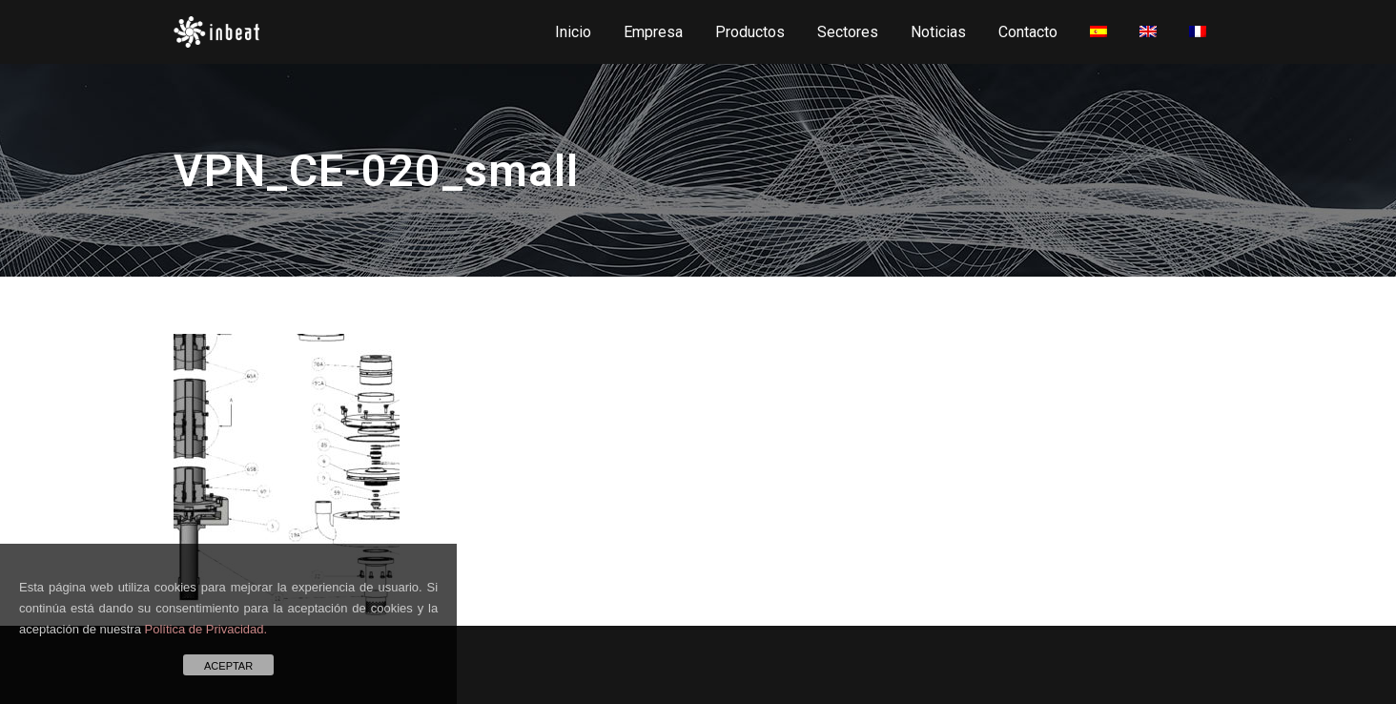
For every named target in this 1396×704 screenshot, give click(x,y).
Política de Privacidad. (206, 629)
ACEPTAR (228, 666)
